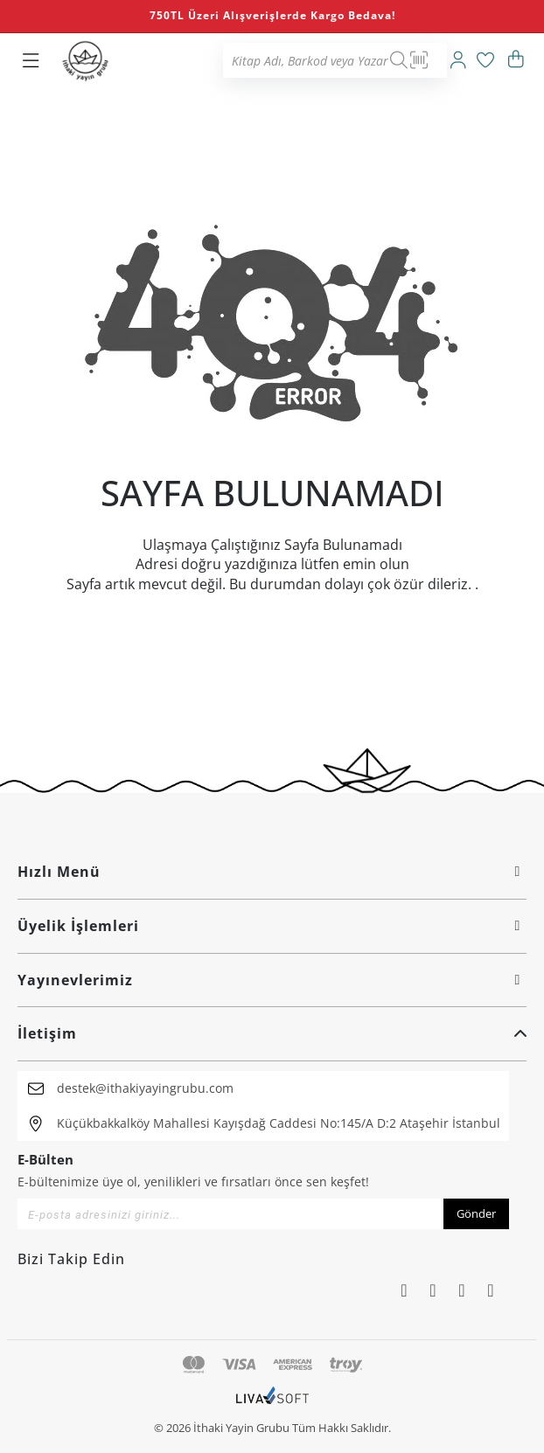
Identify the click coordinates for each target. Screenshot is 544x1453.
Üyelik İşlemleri (272, 925)
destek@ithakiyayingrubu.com (145, 1088)
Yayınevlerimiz (272, 980)
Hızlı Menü (272, 871)
